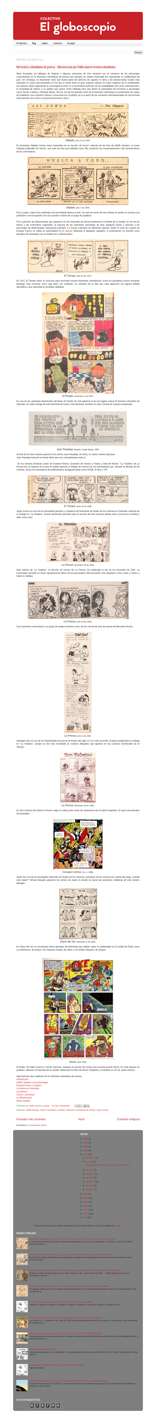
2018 (85, 1150)
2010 (85, 1217)
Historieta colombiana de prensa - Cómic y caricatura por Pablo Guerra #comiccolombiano (69, 1286)
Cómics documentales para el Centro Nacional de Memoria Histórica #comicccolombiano (68, 1381)
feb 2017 (90, 1185)
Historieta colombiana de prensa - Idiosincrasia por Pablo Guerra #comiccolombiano (65, 67)
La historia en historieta (27, 1088)
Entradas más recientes (31, 1119)
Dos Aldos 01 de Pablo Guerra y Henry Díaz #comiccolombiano (57, 1365)
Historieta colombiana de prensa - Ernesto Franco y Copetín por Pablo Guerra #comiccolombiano (72, 1239)
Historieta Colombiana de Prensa (80, 1110)
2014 (85, 1202)
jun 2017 (90, 1170)
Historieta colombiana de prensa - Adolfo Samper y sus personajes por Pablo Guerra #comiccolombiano (75, 1270)
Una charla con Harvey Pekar (42, 1349)
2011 (85, 1214)
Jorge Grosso (102, 1110)
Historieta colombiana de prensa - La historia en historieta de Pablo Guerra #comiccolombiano (70, 1255)
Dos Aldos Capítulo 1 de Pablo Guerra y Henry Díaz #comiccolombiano (60, 1302)
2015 (85, 1198)
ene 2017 (90, 1189)
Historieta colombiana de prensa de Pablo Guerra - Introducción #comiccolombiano (66, 1333)
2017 (85, 1154)
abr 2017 (90, 1178)
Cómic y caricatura (25, 1094)
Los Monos (21, 1091)
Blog (34, 43)
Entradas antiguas (128, 1119)
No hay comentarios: (61, 1106)
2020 (85, 1143)
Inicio (81, 1119)
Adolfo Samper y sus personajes (32, 1082)
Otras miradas (23, 1100)
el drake (61, 1110)
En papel (71, 43)
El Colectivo (21, 43)
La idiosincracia (24, 1097)
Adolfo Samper (32, 1110)
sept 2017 (90, 1158)
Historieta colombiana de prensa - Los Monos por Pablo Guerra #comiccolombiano (65, 1318)
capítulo (68, 231)
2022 (85, 1139)
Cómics (45, 43)
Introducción (22, 1079)
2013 (85, 1206)
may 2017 (90, 1174)
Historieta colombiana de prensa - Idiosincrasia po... (108, 1165)
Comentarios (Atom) (38, 1125)
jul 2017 (90, 1162)
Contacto (57, 43)
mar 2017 (90, 1181)
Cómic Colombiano (48, 1110)
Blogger (117, 1226)
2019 (85, 1147)
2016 (85, 1194)
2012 (85, 1210)
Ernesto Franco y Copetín (28, 1085)
